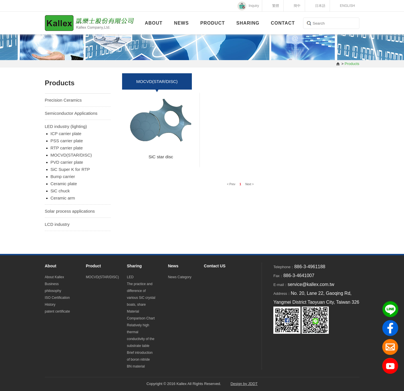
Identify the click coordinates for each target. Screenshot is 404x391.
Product (212, 23)
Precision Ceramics (63, 100)
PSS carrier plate (67, 140)
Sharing (248, 23)
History (50, 305)
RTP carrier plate (67, 147)
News (181, 23)
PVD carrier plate (67, 162)
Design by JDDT (244, 384)
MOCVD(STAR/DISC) (71, 155)
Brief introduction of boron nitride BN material (140, 359)
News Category (179, 277)
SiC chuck (60, 190)
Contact (283, 23)
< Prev (231, 184)
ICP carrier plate (66, 133)
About (154, 23)
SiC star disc (160, 156)
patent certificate (57, 311)
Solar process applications (70, 211)
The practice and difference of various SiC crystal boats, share (141, 294)
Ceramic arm (63, 198)
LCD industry (57, 224)
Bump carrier (63, 176)
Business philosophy (53, 287)
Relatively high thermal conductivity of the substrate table (140, 335)
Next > (249, 184)
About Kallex (54, 277)
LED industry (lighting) (66, 126)
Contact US (214, 266)
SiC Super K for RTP (70, 169)
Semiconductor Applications (71, 113)
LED (130, 277)
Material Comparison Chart (141, 314)
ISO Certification (57, 298)
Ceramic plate (64, 183)
